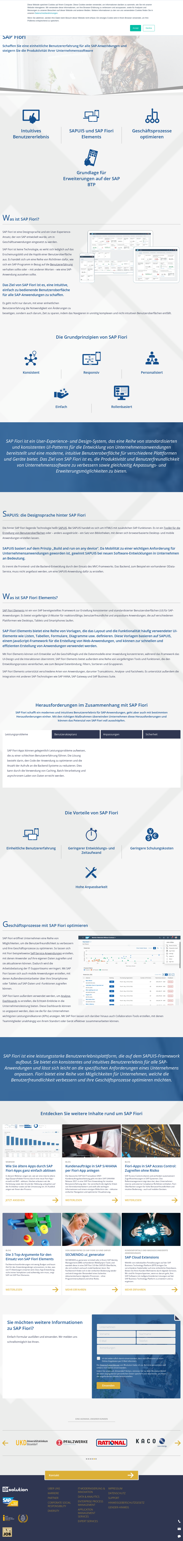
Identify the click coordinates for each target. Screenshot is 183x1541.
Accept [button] (136, 28)
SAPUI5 (62, 528)
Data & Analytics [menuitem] (88, 1496)
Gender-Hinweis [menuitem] (118, 1507)
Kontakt (91, 1475)
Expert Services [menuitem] (88, 1521)
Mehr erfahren (91, 1289)
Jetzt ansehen (32, 1200)
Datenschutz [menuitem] (117, 1493)
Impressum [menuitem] (115, 1488)
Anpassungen (111, 734)
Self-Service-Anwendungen (46, 953)
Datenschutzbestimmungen (46, 13)
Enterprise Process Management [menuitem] (90, 1503)
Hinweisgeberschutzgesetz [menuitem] (126, 1502)
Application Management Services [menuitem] (86, 1513)
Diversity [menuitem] (53, 1511)
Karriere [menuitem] (53, 1493)
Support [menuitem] (113, 1498)
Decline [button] (149, 28)
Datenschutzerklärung (110, 1365)
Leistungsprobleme (16, 734)
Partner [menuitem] (53, 1498)
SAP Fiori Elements (14, 610)
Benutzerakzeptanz (65, 734)
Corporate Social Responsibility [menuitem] (59, 1504)
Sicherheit (152, 734)
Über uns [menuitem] (54, 1488)
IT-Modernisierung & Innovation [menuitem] (91, 1490)
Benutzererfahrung (61, 264)
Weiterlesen (91, 1200)
